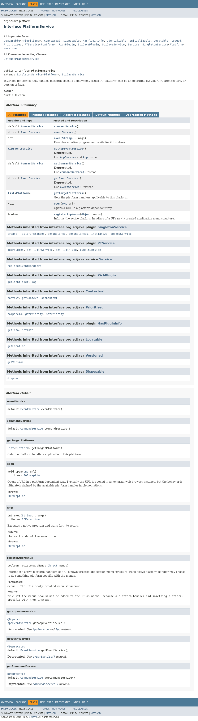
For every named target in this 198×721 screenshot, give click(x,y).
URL (64, 203)
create (12, 233)
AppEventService (20, 148)
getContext (30, 297)
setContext (49, 297)
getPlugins (15, 249)
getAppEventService (68, 148)
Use (42, 4)
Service (133, 44)
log (34, 281)
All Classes (80, 10)
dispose (13, 378)
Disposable (71, 40)
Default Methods (107, 114)
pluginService (90, 249)
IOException (32, 475)
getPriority (34, 314)
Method (51, 15)
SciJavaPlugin (88, 44)
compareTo (14, 314)
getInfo (13, 330)
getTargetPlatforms (68, 193)
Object (86, 214)
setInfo (27, 330)
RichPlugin (67, 44)
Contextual (52, 40)
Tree (50, 4)
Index (76, 4)
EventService (30, 132)
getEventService (66, 178)
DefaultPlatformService (21, 58)
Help (85, 4)
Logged (176, 40)
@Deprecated (16, 619)
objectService (120, 233)
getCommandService (67, 163)
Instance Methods (44, 114)
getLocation (16, 346)
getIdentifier (17, 281)
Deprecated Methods (141, 114)
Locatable (161, 40)
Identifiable (116, 40)
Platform (47, 44)
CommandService (32, 126)
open (57, 203)
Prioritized (30, 40)
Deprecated (63, 4)
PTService (32, 44)
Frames (45, 10)
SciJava (33, 717)
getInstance (57, 233)
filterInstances (32, 233)
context (13, 297)
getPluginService (40, 249)
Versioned (11, 48)
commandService (65, 126)
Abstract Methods (76, 114)
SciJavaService (113, 44)
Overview (7, 4)
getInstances (78, 233)
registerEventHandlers (24, 265)
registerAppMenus (67, 214)
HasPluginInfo (93, 40)
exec (57, 138)
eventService (63, 132)
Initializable (140, 40)
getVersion (15, 362)
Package (21, 4)
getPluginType (66, 249)
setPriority (55, 314)
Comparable (12, 40)
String (67, 138)
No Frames (59, 10)
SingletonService (155, 44)
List (11, 193)
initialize (99, 233)
